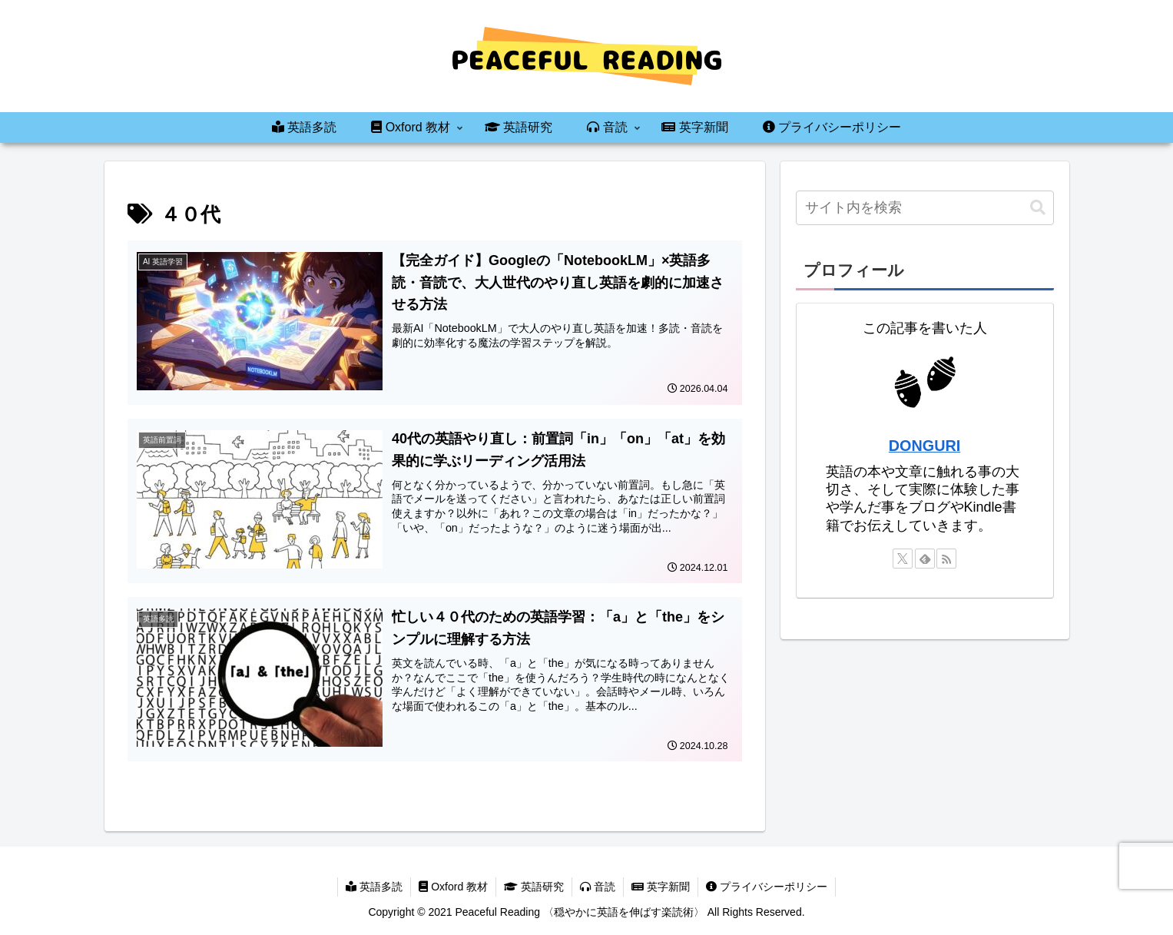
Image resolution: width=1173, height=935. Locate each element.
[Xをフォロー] (903, 559)
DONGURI (924, 445)
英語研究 (534, 886)
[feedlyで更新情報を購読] (925, 559)
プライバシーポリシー (766, 886)
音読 (597, 886)
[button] (1038, 208)
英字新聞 (660, 886)
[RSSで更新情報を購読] (946, 559)
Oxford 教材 (453, 886)
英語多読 (374, 886)
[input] (925, 208)
